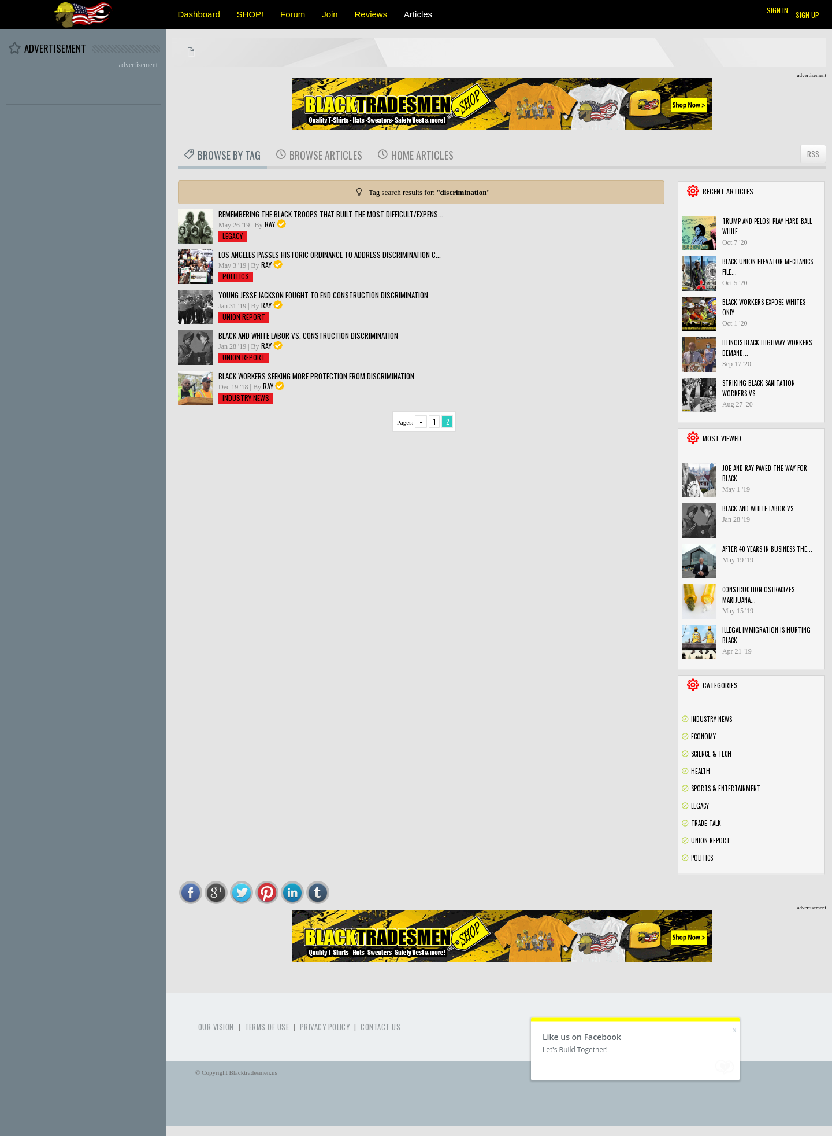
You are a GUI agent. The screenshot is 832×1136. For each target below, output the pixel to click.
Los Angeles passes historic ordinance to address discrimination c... (329, 254)
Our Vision (216, 1026)
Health (700, 771)
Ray (270, 224)
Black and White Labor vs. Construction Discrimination (308, 335)
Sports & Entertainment (725, 788)
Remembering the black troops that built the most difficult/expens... (330, 214)
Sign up (807, 15)
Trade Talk (706, 823)
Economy (703, 736)
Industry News (245, 398)
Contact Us (380, 1026)
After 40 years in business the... (767, 549)
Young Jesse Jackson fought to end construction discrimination (323, 295)
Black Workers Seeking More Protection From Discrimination (316, 376)
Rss (816, 719)
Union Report (243, 317)
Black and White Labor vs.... (761, 508)
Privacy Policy (325, 1026)
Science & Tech (711, 753)
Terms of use (267, 1026)
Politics (235, 276)
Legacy (232, 236)
